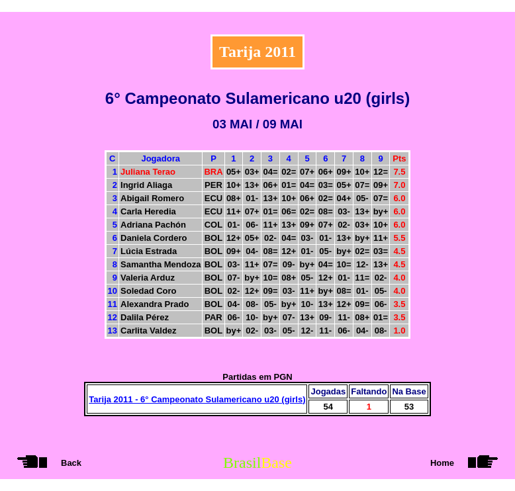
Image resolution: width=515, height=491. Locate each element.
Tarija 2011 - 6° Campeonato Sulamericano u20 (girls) (197, 399)
